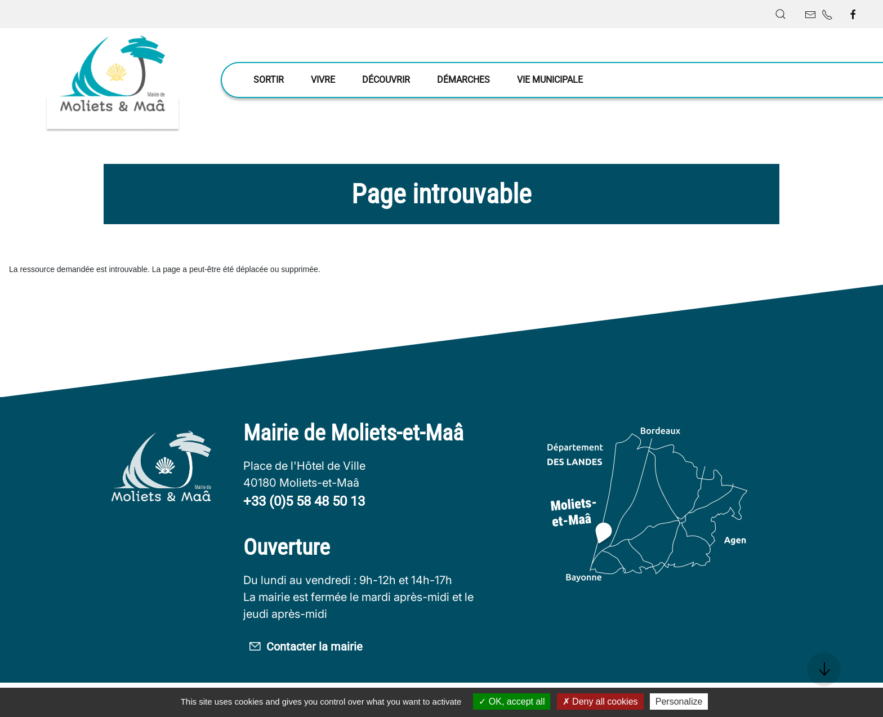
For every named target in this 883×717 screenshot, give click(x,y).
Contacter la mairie (320, 648)
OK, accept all (512, 701)
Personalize (679, 701)
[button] (780, 14)
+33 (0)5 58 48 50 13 (304, 501)
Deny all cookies (600, 701)
